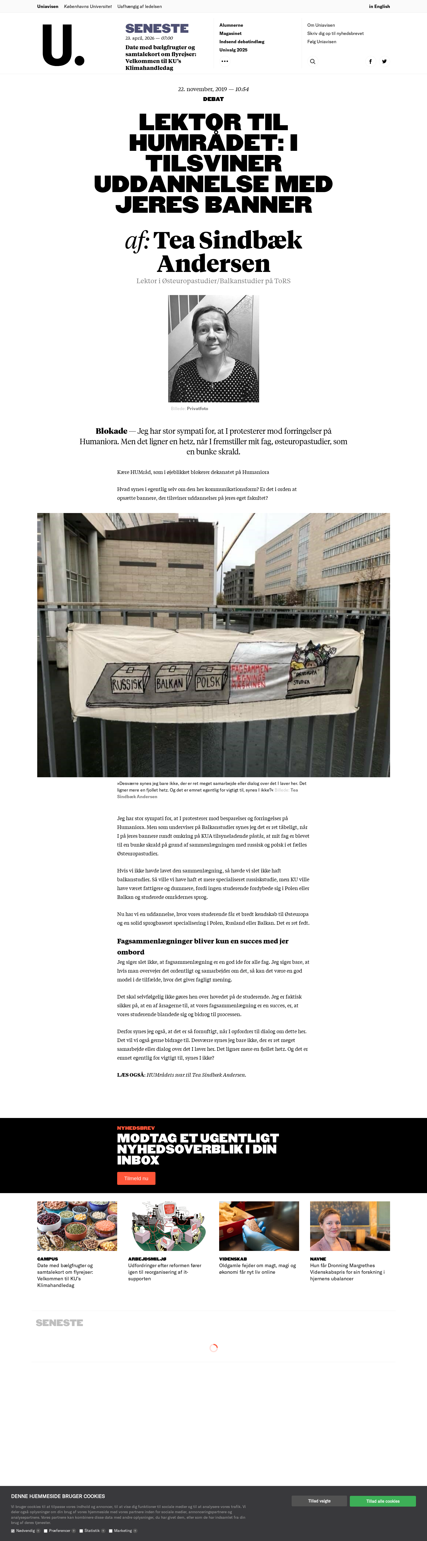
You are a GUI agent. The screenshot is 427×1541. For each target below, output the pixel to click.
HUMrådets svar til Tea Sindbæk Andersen (196, 1074)
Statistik (95, 1530)
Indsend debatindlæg (241, 41)
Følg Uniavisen (321, 41)
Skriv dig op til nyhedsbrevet (335, 33)
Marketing (126, 1530)
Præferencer (62, 1530)
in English (379, 6)
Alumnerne (231, 25)
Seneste (157, 29)
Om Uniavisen (321, 25)
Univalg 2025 (233, 49)
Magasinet (230, 33)
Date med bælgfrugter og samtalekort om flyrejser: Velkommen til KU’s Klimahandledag (160, 57)
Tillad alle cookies (382, 1500)
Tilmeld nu (136, 1178)
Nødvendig (28, 1530)
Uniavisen (47, 6)
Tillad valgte (319, 1500)
